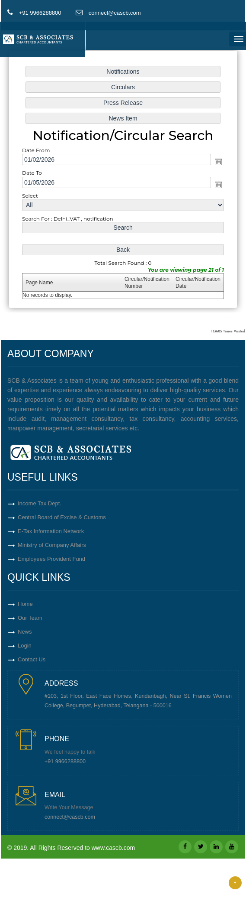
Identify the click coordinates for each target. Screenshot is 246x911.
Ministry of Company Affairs (52, 545)
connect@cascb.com (70, 817)
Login (25, 645)
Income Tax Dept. (39, 503)
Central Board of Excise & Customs (62, 517)
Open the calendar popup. (218, 161)
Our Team (30, 618)
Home (25, 604)
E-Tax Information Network (51, 531)
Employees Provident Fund (51, 559)
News (25, 631)
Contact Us (31, 659)
